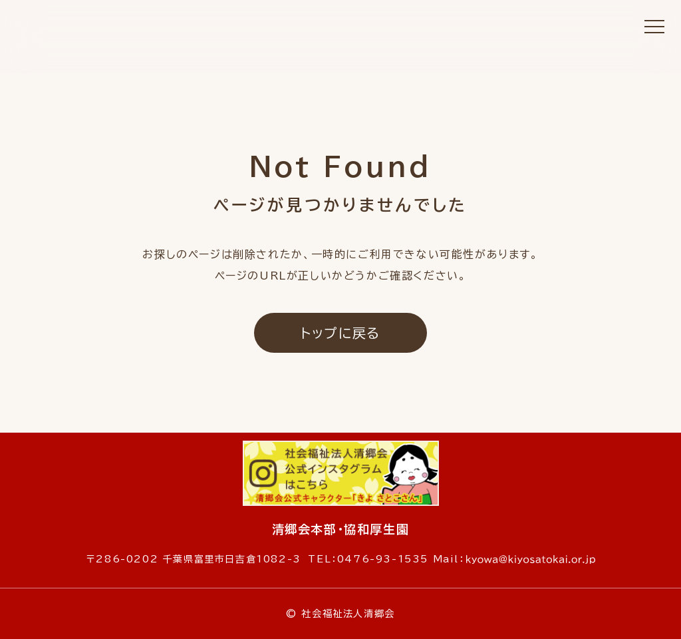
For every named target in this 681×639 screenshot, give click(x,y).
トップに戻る (340, 332)
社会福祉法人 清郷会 (340, 50)
